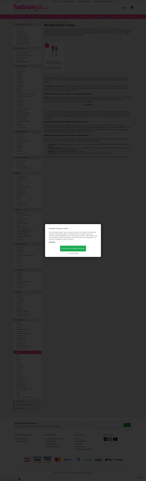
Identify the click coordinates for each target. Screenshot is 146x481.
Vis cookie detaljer (73, 253)
